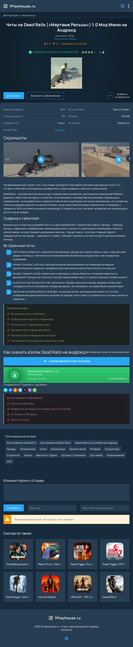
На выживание (115, 455)
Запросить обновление (45, 96)
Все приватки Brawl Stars (56, 442)
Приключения (77, 449)
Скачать (14, 96)
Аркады (11, 449)
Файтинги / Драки (46, 455)
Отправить (13, 508)
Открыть (60, 129)
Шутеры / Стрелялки (73, 455)
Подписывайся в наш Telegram (66, 361)
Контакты (66, 629)
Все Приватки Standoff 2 (21, 442)
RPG (9, 461)
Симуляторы (112, 449)
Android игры (28, 15)
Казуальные (58, 449)
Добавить (118, 96)
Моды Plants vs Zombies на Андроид (96, 442)
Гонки (43, 449)
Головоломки (28, 449)
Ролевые (95, 449)
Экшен (72, 38)
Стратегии (13, 455)
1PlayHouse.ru (22, 6)
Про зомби (96, 455)
